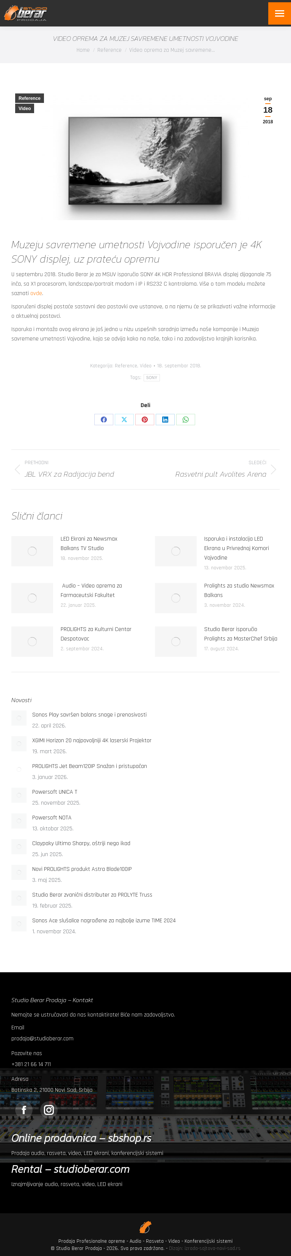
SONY (152, 378)
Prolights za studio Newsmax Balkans (239, 590)
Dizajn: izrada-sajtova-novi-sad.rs (205, 1248)
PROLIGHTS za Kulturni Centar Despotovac (96, 634)
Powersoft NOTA (52, 818)
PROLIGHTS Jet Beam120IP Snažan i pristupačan (89, 766)
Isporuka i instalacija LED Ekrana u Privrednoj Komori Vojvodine (236, 548)
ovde (36, 293)
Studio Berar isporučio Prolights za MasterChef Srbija (240, 634)
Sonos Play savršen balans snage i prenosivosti (89, 715)
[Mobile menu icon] (279, 13)
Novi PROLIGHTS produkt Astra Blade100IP (82, 869)
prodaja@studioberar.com (42, 1039)
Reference (30, 98)
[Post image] (32, 551)
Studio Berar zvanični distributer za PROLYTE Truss (92, 895)
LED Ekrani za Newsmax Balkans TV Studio (89, 543)
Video (25, 108)
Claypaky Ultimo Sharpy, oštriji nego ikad (81, 843)
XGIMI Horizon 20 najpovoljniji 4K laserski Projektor (92, 741)
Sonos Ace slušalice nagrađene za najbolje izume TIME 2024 (104, 921)
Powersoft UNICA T (54, 792)
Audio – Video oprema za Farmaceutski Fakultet (91, 590)
